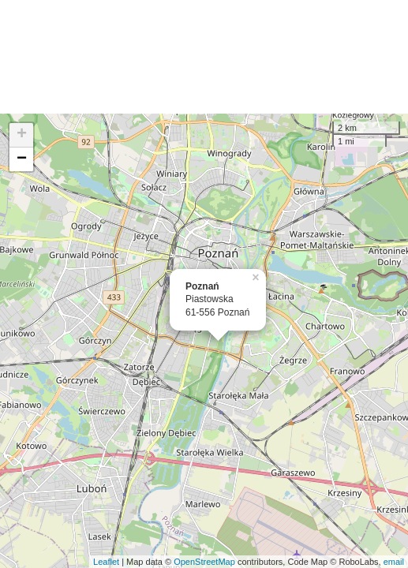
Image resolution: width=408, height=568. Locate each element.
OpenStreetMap (204, 561)
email (394, 561)
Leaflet (106, 561)
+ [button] (22, 135)
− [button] (22, 159)
